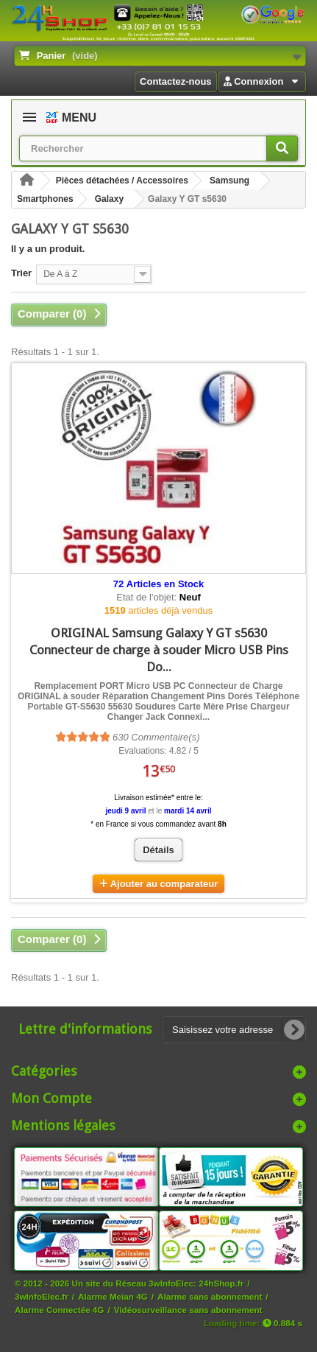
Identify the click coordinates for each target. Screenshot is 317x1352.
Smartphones (45, 199)
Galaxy (109, 199)
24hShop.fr (221, 1283)
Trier (21, 273)
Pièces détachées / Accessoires (122, 180)
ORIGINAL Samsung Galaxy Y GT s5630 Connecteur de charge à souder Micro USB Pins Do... (158, 650)
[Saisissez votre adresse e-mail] (234, 1029)
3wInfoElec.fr (41, 1296)
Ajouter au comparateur (164, 883)
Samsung (229, 180)
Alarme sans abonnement (209, 1296)
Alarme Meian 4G (113, 1296)
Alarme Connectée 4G (59, 1309)
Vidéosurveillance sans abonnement (188, 1309)
